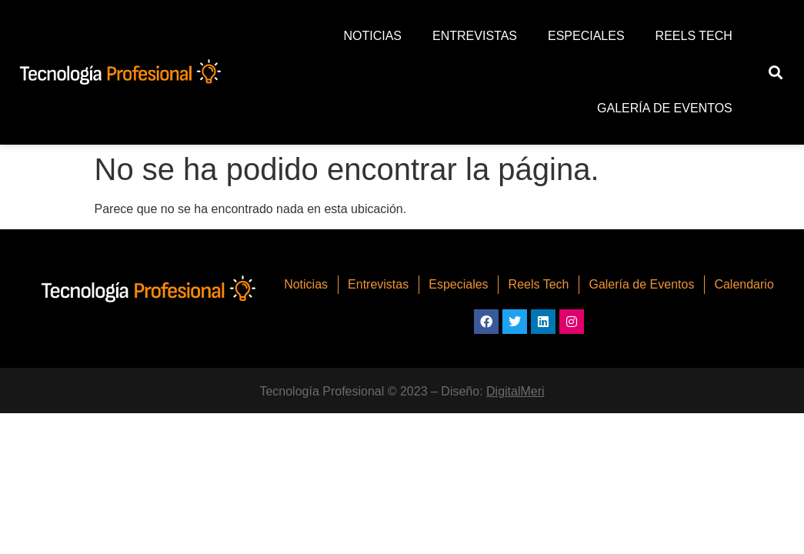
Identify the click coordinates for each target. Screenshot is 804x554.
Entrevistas (474, 35)
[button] (775, 72)
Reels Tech (694, 35)
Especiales (586, 35)
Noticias (372, 35)
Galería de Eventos (664, 108)
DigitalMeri (515, 391)
